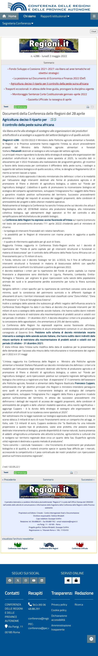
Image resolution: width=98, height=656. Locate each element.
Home (9, 16)
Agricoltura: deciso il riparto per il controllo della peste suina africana (49, 84)
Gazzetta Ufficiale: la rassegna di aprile (49, 99)
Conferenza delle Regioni (49, 548)
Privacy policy (59, 604)
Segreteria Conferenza (17, 23)
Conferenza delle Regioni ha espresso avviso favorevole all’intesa (38, 220)
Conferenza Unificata (80, 548)
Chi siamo (29, 16)
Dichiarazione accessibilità (59, 618)
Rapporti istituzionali (55, 16)
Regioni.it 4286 (11, 140)
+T (51, 119)
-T (54, 119)
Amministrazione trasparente (61, 627)
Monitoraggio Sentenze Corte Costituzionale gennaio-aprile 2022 (49, 94)
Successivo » (88, 479)
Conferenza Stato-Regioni (17, 548)
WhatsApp (21, 107)
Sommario (48, 479)
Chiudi (93, 31)
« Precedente (9, 479)
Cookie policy (58, 610)
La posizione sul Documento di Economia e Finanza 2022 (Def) (49, 78)
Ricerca (79, 604)
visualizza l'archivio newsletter (18, 538)
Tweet (6, 106)
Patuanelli (16, 151)
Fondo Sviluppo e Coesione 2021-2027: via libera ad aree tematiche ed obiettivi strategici (49, 71)
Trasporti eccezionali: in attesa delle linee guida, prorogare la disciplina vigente (49, 89)
